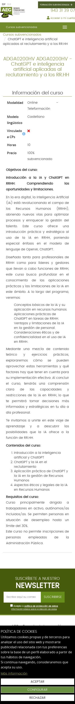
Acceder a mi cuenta (61, 17)
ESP (3, 4)
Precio (12, 153)
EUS (9, 4)
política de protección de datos (41, 606)
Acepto (17, 606)
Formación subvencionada (56, 5)
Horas (11, 145)
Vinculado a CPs (16, 134)
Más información (14, 673)
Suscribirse (53, 597)
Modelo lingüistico (14, 120)
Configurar (37, 689)
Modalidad (15, 102)
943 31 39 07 (63, 10)
